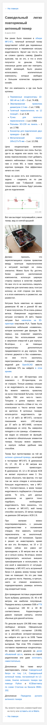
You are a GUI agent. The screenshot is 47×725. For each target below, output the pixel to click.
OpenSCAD (27, 365)
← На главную (11, 9)
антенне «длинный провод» (18, 457)
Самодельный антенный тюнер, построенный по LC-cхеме (23, 676)
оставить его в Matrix (29, 711)
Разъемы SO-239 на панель (23, 124)
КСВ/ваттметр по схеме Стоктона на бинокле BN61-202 (23, 686)
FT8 (40, 604)
